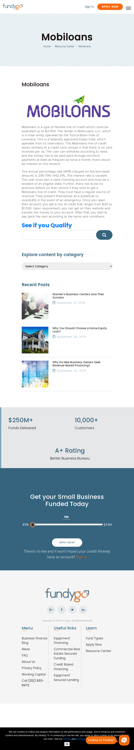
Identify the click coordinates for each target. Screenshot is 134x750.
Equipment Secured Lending (66, 677)
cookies (67, 739)
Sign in (81, 556)
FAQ (25, 655)
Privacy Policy (31, 668)
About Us (28, 662)
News (26, 649)
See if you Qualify (47, 225)
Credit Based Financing (63, 666)
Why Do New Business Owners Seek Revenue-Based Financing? (76, 363)
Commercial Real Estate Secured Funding (67, 653)
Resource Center (64, 46)
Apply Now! (67, 542)
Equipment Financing (62, 640)
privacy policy (83, 739)
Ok (67, 744)
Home (47, 46)
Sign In (89, 7)
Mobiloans (85, 46)
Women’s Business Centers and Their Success (78, 295)
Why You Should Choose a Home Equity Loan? (79, 329)
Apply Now (110, 7)
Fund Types (94, 638)
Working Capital (34, 674)
